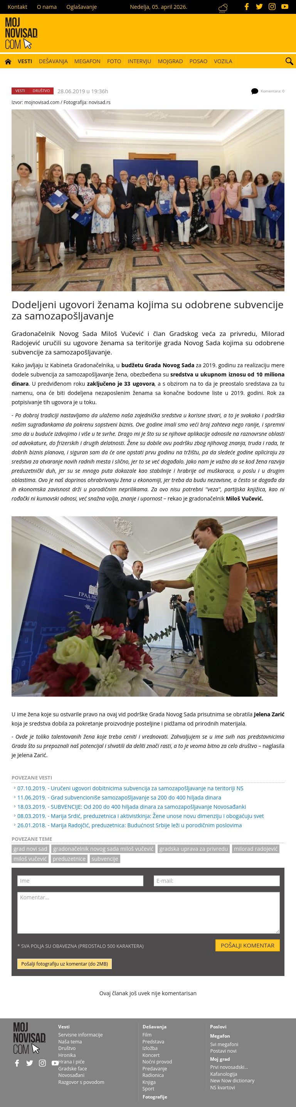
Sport (149, 1088)
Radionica (153, 1075)
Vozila (223, 61)
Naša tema (70, 1041)
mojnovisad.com (41, 102)
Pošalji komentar (247, 945)
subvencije (105, 858)
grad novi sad (30, 848)
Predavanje (155, 1068)
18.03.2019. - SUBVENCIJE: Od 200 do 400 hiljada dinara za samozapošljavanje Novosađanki (131, 806)
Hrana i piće (71, 1061)
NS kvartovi (222, 1087)
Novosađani (71, 1075)
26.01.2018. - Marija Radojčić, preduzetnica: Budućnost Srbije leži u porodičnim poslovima (129, 825)
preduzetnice (69, 858)
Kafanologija (223, 1074)
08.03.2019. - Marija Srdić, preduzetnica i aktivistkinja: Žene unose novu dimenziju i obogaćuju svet (140, 816)
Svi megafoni (224, 1044)
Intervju (139, 61)
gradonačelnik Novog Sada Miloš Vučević (103, 848)
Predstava (154, 1041)
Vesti (25, 61)
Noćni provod (157, 1061)
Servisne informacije (80, 1034)
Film (147, 1034)
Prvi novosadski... (229, 1067)
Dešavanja (53, 61)
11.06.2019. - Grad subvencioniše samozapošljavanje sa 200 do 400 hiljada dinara (119, 797)
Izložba (150, 1048)
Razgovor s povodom (81, 1082)
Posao (199, 61)
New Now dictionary (232, 1080)
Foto (114, 61)
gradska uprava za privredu (194, 848)
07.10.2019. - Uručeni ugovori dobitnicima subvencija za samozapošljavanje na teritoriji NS (130, 788)
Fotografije (155, 1097)
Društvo (41, 90)
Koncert (151, 1055)
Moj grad (220, 1059)
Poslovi (218, 1026)
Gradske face (72, 1068)
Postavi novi (223, 1051)
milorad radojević (256, 848)
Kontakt (17, 6)
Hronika (67, 1055)
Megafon (87, 61)
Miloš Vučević (30, 858)
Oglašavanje (81, 6)
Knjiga (149, 1082)
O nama (47, 6)
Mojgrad (170, 61)
